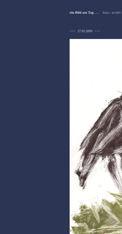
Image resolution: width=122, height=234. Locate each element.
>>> (97, 31)
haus (106, 12)
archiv (116, 12)
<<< (72, 31)
